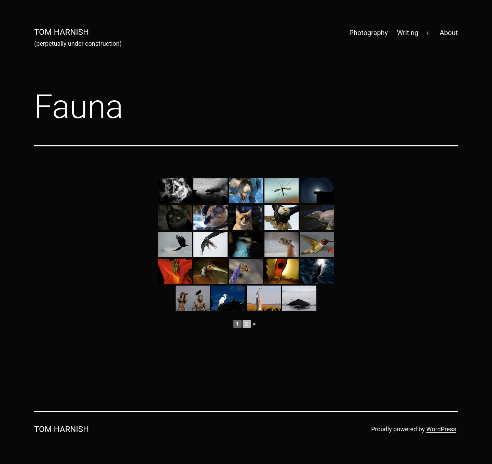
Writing (408, 33)
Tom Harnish (61, 32)
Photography (368, 33)
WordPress (441, 429)
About (449, 33)
